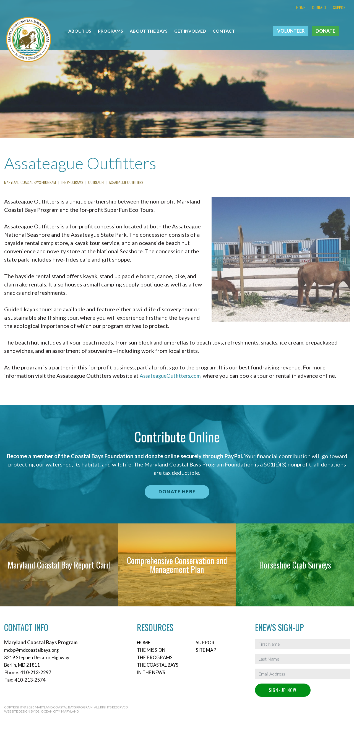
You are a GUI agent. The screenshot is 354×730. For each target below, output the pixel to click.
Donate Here (177, 492)
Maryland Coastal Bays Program (30, 182)
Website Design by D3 (22, 711)
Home (300, 7)
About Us (79, 30)
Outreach (96, 182)
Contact (319, 7)
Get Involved (190, 30)
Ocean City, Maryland (60, 711)
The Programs (72, 182)
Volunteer (290, 31)
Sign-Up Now (283, 690)
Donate (325, 31)
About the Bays (149, 30)
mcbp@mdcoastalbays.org (32, 650)
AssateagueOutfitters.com (172, 375)
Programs (110, 30)
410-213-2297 (35, 672)
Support (340, 7)
